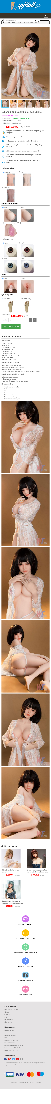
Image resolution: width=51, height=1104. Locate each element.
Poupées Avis (8, 1034)
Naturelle (7, 172)
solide (23, 209)
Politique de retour (10, 1050)
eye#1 (6, 247)
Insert (6, 284)
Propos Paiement (9, 1057)
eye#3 (6, 263)
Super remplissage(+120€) (12, 225)
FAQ (5, 1032)
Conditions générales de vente (13, 1060)
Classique (7, 305)
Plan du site (8, 1037)
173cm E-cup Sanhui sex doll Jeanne (10, 882)
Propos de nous (9, 1045)
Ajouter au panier (12, 334)
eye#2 (23, 247)
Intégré (24, 284)
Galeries (7, 1029)
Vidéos (6, 1027)
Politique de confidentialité (12, 1062)
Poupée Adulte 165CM (14, 22)
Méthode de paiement (11, 1055)
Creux (6, 209)
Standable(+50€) (27, 305)
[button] (3, 63)
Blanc (23, 172)
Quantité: (4, 327)
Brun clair (7, 188)
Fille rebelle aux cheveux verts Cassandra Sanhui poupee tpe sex (12, 917)
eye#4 (23, 263)
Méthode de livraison (10, 1052)
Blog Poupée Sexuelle (11, 1024)
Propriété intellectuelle (11, 1065)
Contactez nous (9, 1047)
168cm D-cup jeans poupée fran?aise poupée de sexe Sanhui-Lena (37, 882)
